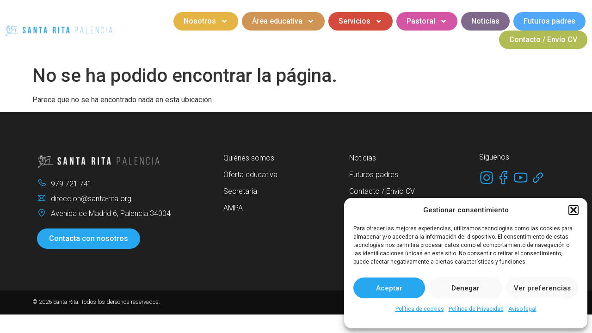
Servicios (360, 21)
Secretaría (240, 191)
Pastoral (427, 21)
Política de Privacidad (476, 309)
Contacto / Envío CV (543, 39)
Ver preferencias (542, 288)
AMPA (233, 208)
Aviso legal (522, 309)
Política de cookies (419, 309)
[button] (573, 210)
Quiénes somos (248, 158)
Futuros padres (549, 21)
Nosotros (206, 21)
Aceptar (389, 288)
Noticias (485, 21)
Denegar (465, 288)
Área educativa (283, 21)
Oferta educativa (250, 174)
